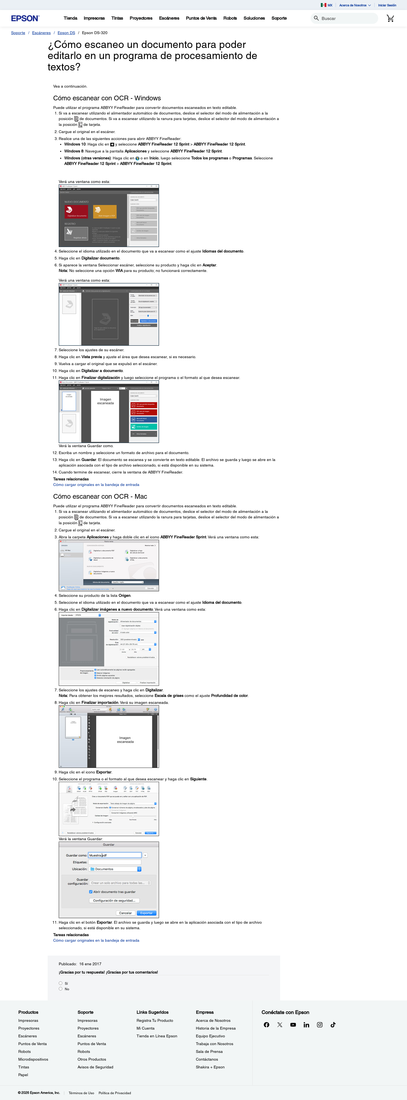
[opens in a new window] (333, 1025)
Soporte (18, 32)
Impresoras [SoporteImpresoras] (88, 1020)
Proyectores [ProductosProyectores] (28, 1028)
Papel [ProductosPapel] (23, 1075)
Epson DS (66, 32)
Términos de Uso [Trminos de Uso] (81, 1093)
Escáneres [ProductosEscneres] (27, 1036)
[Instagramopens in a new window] (320, 1025)
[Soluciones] (254, 18)
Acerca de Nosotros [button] (355, 5)
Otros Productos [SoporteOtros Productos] (92, 1059)
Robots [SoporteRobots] (84, 1051)
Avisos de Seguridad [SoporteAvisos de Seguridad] (95, 1067)
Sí (66, 984)
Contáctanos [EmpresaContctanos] (207, 1059)
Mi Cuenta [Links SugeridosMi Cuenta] (146, 1028)
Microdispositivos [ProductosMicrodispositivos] (33, 1059)
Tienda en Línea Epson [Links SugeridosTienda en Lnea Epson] (157, 1036)
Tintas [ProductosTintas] (23, 1067)
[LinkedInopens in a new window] (306, 1025)
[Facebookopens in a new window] (267, 1025)
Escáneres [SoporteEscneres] (87, 1036)
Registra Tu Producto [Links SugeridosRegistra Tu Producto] (155, 1020)
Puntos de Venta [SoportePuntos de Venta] (92, 1044)
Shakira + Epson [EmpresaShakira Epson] (210, 1067)
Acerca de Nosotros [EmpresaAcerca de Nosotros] (213, 1020)
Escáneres (41, 32)
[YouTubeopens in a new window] (293, 1025)
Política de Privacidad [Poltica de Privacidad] (115, 1093)
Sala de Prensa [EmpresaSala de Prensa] (209, 1051)
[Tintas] (117, 18)
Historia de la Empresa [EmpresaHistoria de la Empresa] (216, 1028)
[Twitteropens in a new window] (280, 1025)
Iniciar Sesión (387, 5)
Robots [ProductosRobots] (24, 1051)
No (67, 989)
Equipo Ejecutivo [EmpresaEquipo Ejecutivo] (210, 1036)
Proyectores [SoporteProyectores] (88, 1028)
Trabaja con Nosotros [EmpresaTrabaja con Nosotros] (214, 1044)
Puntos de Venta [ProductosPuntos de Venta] (32, 1044)
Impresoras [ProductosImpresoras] (28, 1020)
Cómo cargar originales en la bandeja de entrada (96, 484)
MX (326, 5)
